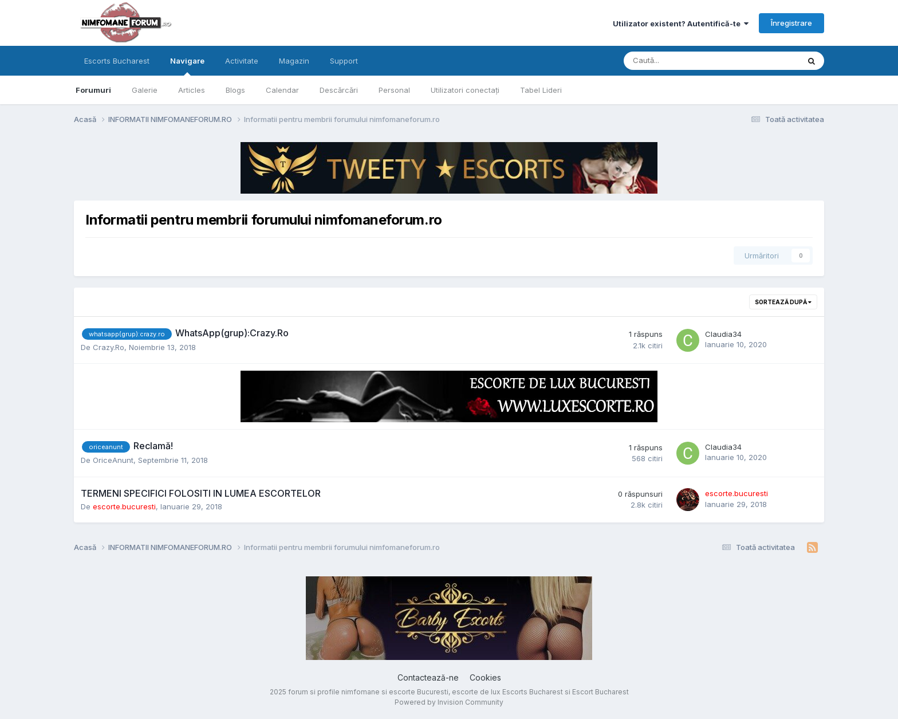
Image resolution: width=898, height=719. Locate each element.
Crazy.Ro (108, 347)
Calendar (282, 90)
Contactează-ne (428, 677)
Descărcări (339, 90)
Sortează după (783, 301)
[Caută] (681, 61)
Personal (394, 90)
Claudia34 (723, 334)
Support (344, 60)
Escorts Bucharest (116, 60)
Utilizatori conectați (465, 90)
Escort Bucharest (600, 691)
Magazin (294, 60)
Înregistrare (791, 22)
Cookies (485, 677)
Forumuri (93, 90)
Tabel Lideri (541, 90)
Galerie (144, 90)
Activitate (241, 60)
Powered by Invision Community (449, 702)
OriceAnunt (113, 460)
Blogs (235, 90)
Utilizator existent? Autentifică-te (681, 23)
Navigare (187, 66)
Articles (191, 90)
